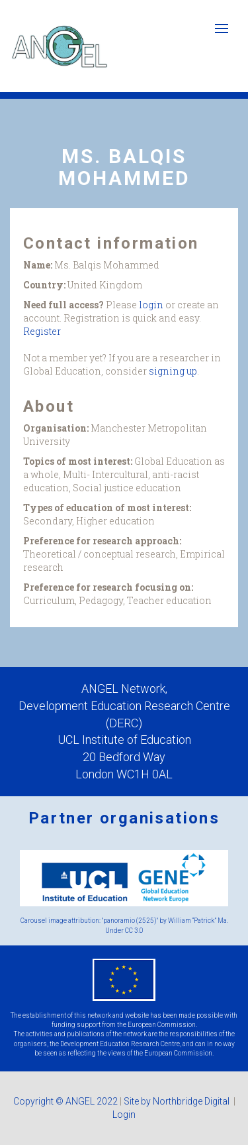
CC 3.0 (134, 930)
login (151, 304)
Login (124, 1114)
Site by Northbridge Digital (177, 1101)
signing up (173, 371)
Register (42, 331)
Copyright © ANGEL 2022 (65, 1101)
